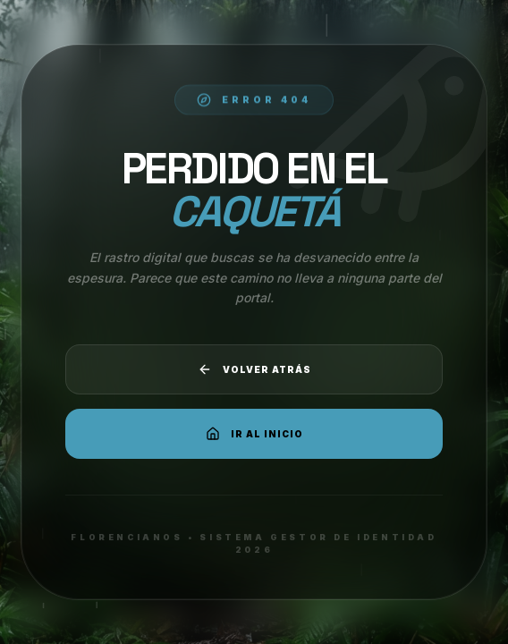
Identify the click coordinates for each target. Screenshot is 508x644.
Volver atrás (254, 369)
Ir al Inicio (254, 434)
